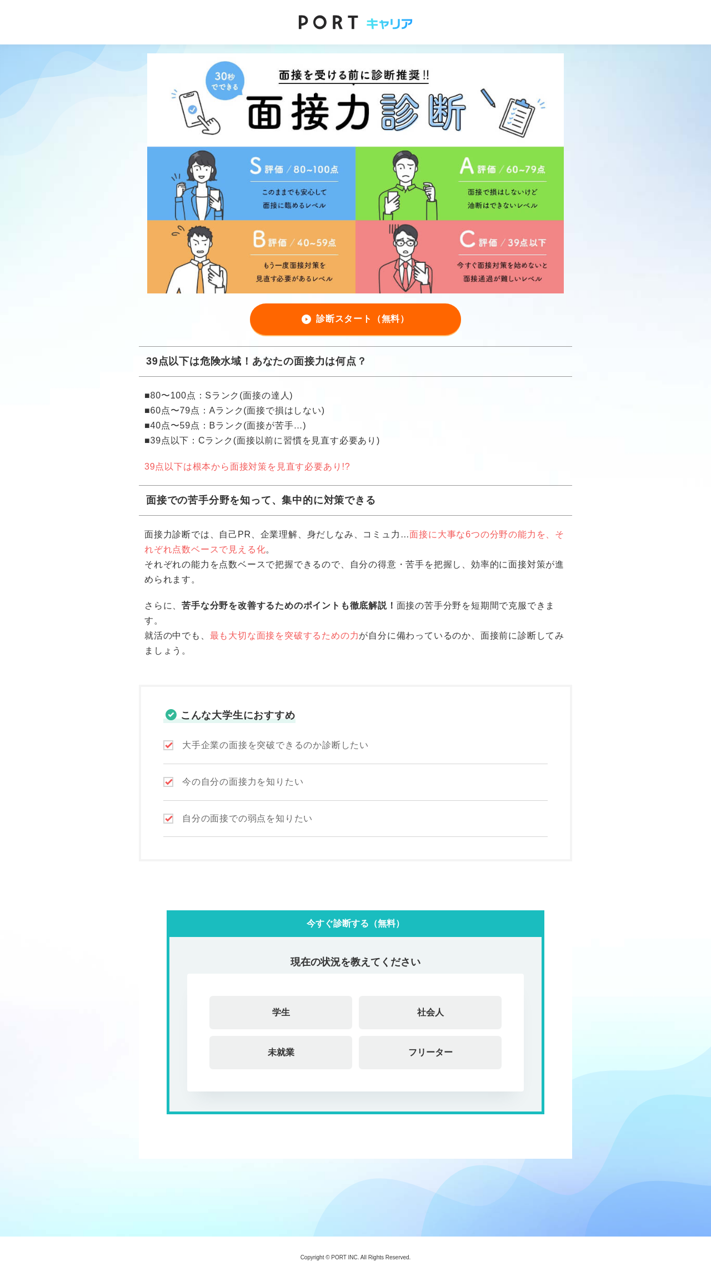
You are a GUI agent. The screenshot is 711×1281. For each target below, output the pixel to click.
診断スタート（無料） (362, 318)
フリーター (430, 1052)
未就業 (281, 1052)
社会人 (430, 1012)
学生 (281, 1012)
